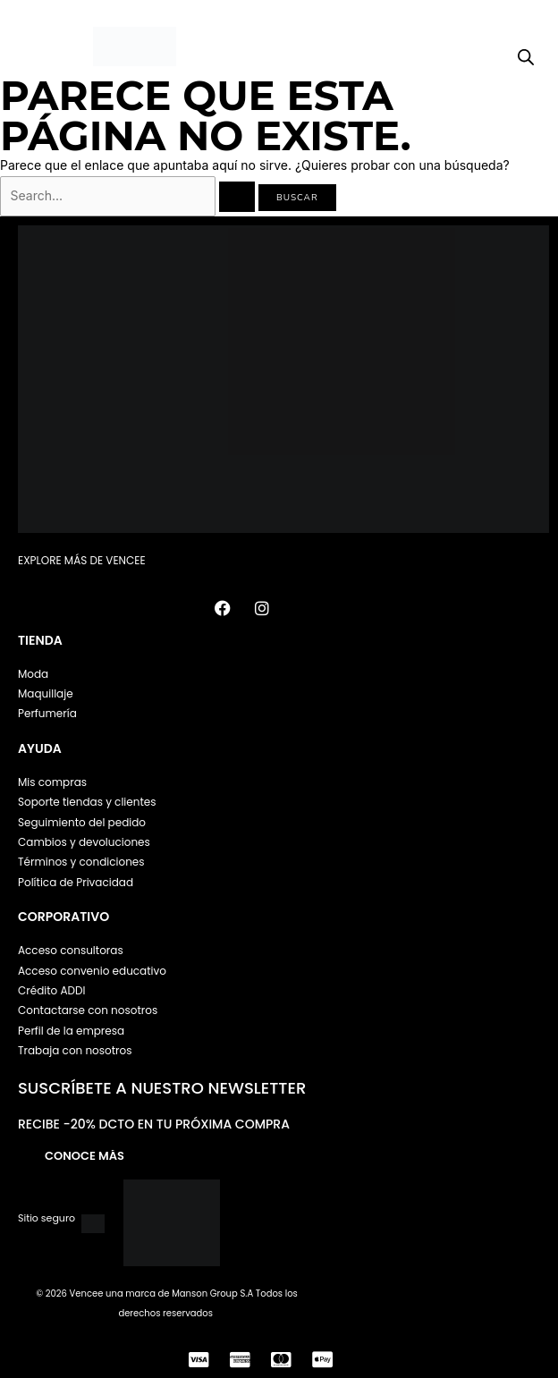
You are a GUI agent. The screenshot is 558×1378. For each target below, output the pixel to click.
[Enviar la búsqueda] (237, 197)
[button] (31, 46)
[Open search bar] (526, 57)
